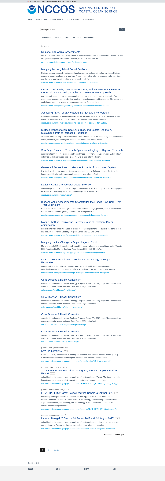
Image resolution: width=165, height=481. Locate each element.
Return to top (33, 463)
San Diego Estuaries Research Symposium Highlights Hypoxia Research (82, 150)
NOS (115, 469)
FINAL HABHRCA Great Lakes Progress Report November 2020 (80, 392)
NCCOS (30, 469)
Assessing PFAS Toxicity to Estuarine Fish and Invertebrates (75, 112)
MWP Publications (54, 351)
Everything (46, 37)
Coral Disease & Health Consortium (61, 279)
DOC (58, 469)
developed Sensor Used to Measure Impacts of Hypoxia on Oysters (79, 167)
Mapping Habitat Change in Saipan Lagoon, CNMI (69, 242)
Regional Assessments (60, 52)
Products (76, 37)
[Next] (57, 450)
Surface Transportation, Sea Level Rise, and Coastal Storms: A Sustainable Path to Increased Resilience (76, 131)
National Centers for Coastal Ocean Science (66, 184)
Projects (58, 37)
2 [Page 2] (48, 450)
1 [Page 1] (42, 450)
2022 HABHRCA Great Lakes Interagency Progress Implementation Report (79, 372)
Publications (89, 37)
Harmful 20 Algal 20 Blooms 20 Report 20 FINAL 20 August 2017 (80, 418)
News (67, 37)
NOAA (86, 469)
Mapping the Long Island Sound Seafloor (64, 69)
